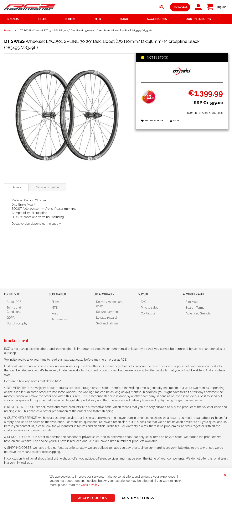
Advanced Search (198, 313)
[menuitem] (49, 19)
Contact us (148, 313)
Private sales (149, 307)
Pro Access (179, 6)
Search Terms (195, 307)
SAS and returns (107, 323)
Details (16, 187)
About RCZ (14, 301)
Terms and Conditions (14, 309)
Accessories (59, 319)
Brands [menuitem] (13, 19)
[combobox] (140, 7)
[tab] (16, 187)
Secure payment (107, 311)
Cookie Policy (90, 485)
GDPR (11, 317)
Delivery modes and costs (109, 304)
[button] (222, 7)
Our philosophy (17, 323)
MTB (54, 307)
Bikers (55, 301)
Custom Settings (138, 498)
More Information (47, 187)
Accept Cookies (92, 498)
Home (7, 30)
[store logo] (30, 7)
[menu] (116, 19)
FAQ (143, 301)
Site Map (192, 301)
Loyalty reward (106, 317)
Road (54, 313)
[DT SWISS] (182, 77)
